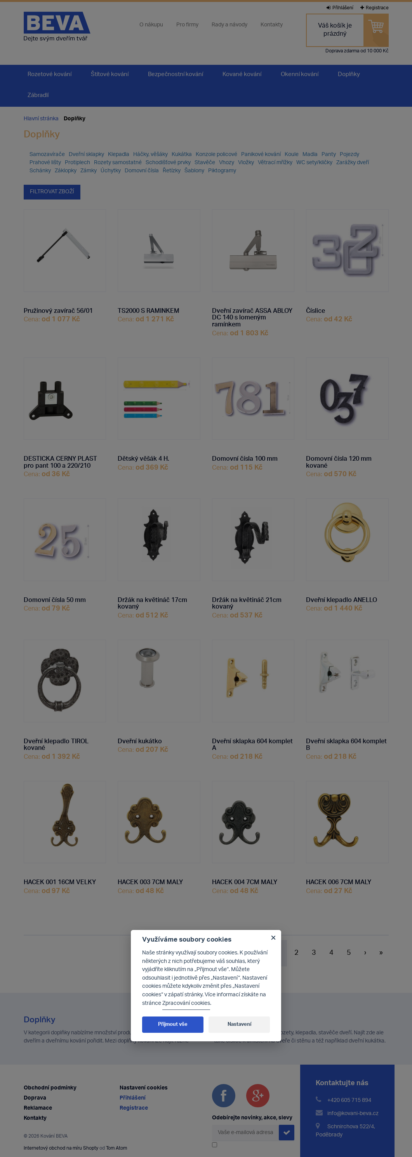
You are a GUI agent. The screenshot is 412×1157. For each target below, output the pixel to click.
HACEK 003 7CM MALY (150, 880)
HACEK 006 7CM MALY (338, 880)
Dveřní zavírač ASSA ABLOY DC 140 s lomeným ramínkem (252, 315)
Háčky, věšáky (150, 155)
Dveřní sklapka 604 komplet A (252, 742)
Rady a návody (229, 25)
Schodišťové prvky (168, 163)
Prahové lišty (45, 163)
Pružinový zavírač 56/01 (58, 308)
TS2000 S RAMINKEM (148, 308)
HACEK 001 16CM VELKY (60, 880)
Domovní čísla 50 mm (55, 598)
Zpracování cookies (186, 1003)
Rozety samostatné (118, 163)
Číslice (315, 308)
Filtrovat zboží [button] (52, 192)
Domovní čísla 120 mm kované (339, 460)
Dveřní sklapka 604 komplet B (346, 742)
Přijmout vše (173, 1024)
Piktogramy (222, 171)
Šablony (194, 171)
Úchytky (111, 171)
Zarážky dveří (352, 163)
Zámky (88, 171)
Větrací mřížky (275, 163)
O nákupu (151, 25)
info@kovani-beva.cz (353, 1114)
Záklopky (65, 171)
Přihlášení (340, 8)
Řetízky (172, 171)
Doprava (35, 1098)
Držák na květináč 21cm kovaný (247, 601)
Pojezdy (349, 155)
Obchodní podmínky (50, 1088)
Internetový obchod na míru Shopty (61, 1148)
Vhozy (226, 163)
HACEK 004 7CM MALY (244, 880)
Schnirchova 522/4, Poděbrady (345, 1131)
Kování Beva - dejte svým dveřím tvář (57, 27)
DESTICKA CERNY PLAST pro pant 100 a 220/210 (60, 460)
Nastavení (239, 1024)
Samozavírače (47, 155)
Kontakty (272, 25)
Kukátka (182, 155)
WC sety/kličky (314, 163)
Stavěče (205, 163)
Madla (310, 155)
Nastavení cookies (144, 1088)
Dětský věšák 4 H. (143, 456)
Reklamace (38, 1108)
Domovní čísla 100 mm (245, 456)
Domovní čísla (142, 171)
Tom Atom (116, 1148)
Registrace (374, 8)
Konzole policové (216, 155)
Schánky (40, 171)
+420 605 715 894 (349, 1101)
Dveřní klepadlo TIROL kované (56, 742)
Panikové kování (261, 155)
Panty (329, 155)
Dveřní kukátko (140, 739)
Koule (292, 155)
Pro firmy (187, 25)
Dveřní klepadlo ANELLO (341, 598)
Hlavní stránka (41, 119)
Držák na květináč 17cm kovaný (152, 601)
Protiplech (77, 163)
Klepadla (118, 155)
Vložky (246, 163)
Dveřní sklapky (86, 155)
